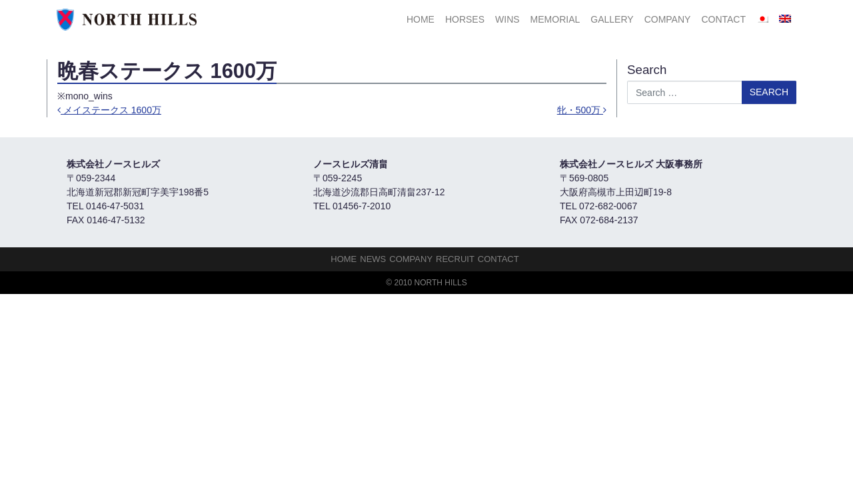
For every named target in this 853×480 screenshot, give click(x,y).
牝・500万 (581, 110)
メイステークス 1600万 (109, 110)
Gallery (611, 19)
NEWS (373, 259)
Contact (723, 19)
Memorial (555, 19)
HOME (420, 19)
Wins (507, 19)
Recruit (455, 259)
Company (667, 19)
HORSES (464, 19)
